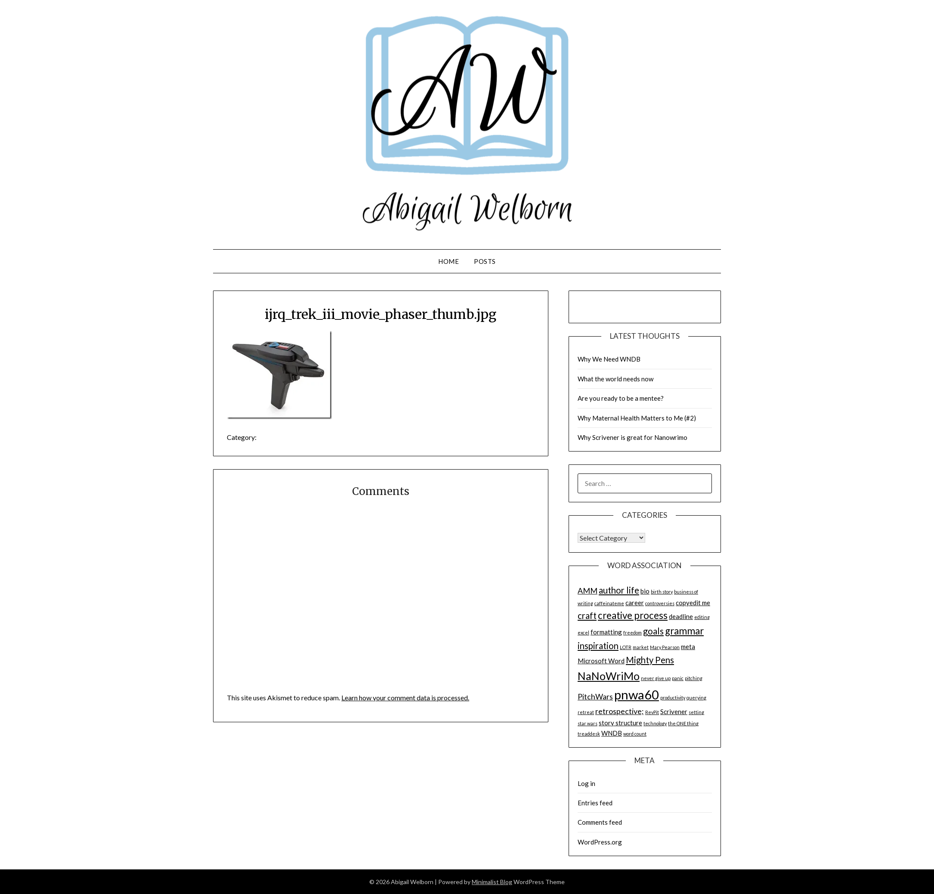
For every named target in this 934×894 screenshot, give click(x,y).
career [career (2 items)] (634, 602)
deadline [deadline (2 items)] (681, 616)
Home (448, 261)
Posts (485, 261)
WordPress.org (600, 842)
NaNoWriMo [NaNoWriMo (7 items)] (609, 675)
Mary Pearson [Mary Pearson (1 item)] (665, 647)
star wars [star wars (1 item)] (587, 723)
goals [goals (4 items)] (653, 631)
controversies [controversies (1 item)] (659, 603)
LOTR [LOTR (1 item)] (625, 647)
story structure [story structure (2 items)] (620, 723)
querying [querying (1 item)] (696, 697)
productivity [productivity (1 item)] (672, 697)
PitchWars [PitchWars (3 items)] (595, 696)
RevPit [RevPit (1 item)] (652, 712)
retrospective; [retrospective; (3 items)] (619, 711)
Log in (586, 783)
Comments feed (600, 822)
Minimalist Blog (492, 881)
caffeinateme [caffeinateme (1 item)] (609, 603)
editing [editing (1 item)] (702, 617)
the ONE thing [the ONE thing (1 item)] (683, 723)
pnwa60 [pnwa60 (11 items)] (636, 694)
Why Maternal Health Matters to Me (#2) (637, 418)
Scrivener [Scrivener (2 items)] (673, 711)
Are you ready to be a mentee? (621, 398)
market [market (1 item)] (641, 647)
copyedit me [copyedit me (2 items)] (693, 602)
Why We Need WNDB (609, 359)
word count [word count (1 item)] (634, 733)
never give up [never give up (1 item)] (656, 678)
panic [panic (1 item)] (677, 678)
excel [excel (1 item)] (583, 632)
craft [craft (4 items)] (587, 615)
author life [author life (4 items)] (619, 590)
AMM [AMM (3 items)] (587, 590)
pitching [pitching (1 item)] (693, 678)
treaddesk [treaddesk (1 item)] (589, 733)
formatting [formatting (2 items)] (606, 632)
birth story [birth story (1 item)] (662, 591)
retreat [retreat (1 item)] (586, 712)
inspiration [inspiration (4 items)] (598, 645)
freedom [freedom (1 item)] (632, 632)
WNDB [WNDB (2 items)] (611, 733)
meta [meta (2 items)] (688, 646)
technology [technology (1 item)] (655, 723)
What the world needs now (615, 379)
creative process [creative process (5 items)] (633, 615)
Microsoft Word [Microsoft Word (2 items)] (601, 661)
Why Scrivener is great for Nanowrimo (632, 437)
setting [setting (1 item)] (696, 712)
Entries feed (595, 803)
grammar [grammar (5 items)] (684, 631)
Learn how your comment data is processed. (405, 697)
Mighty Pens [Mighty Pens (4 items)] (650, 660)
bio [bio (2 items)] (644, 591)
